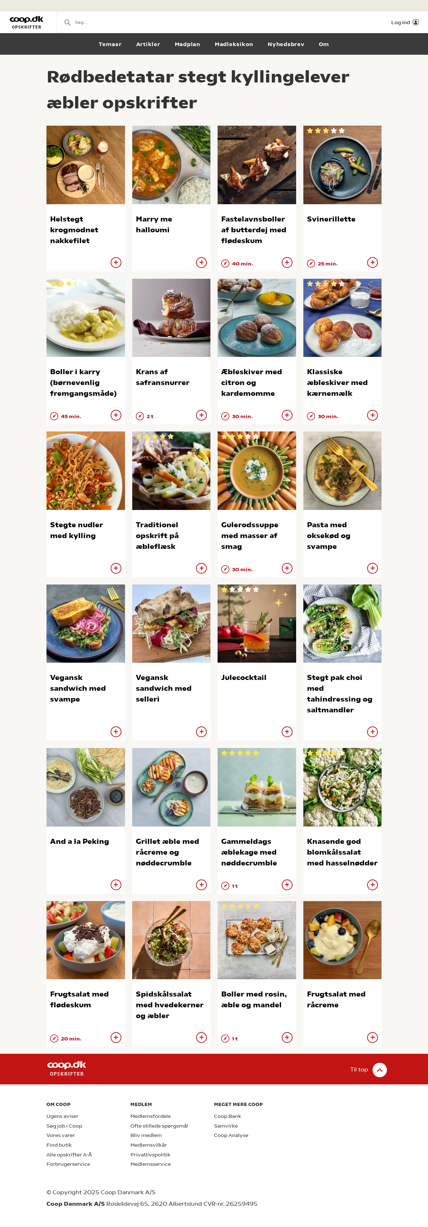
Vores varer (60, 1135)
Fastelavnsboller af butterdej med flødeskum (253, 230)
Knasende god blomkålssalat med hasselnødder (342, 852)
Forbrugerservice (68, 1164)
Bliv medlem (146, 1135)
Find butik (59, 1145)
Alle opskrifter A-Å (69, 1155)
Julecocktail (244, 677)
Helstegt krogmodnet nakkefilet (74, 230)
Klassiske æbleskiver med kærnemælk (337, 383)
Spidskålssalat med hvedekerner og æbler (170, 1005)
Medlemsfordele (150, 1116)
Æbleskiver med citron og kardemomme (251, 383)
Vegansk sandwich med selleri (164, 688)
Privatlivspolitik (150, 1155)
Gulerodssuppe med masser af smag (249, 536)
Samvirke (226, 1126)
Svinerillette (331, 219)
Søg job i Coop (64, 1126)
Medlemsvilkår (148, 1145)
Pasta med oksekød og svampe (329, 536)
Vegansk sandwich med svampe (78, 688)
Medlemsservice (150, 1164)
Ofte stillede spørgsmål (159, 1126)
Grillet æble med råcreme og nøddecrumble (167, 852)
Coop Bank (227, 1116)
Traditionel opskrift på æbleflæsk (157, 536)
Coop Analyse (231, 1135)
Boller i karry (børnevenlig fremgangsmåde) (83, 383)
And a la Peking (79, 841)
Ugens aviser (62, 1116)
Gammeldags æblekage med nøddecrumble (249, 852)
